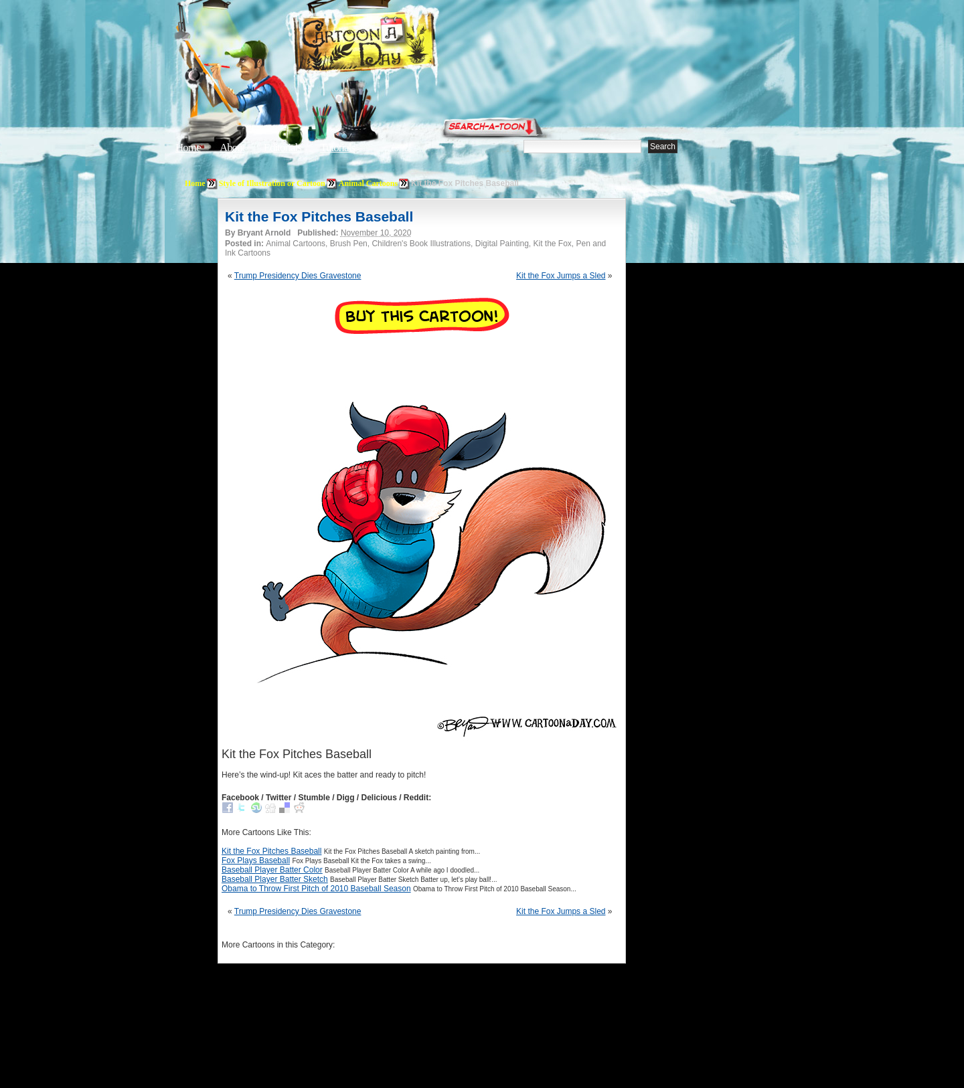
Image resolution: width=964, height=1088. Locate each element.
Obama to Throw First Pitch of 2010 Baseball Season (316, 888)
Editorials (282, 147)
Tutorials (337, 147)
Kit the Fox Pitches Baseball (319, 216)
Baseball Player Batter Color (272, 870)
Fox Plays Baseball (256, 860)
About (232, 147)
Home (188, 147)
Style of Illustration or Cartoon (272, 183)
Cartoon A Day (397, 44)
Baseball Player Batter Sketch (275, 879)
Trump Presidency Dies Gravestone (298, 275)
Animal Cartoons (368, 183)
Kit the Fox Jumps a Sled (560, 275)
